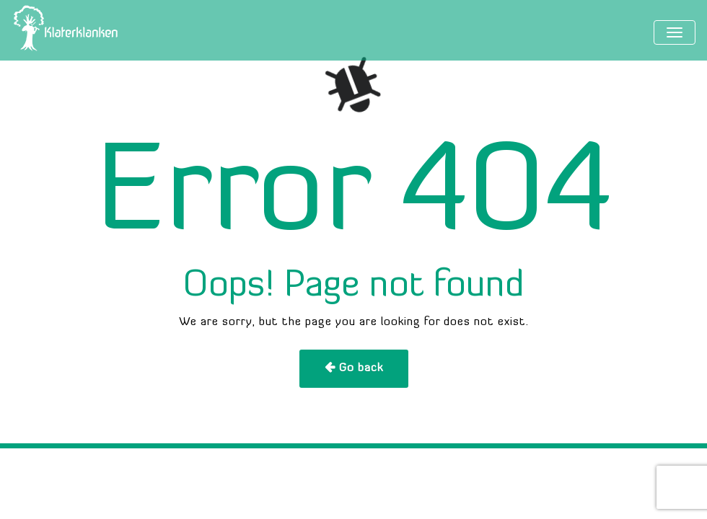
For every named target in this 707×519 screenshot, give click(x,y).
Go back (361, 368)
